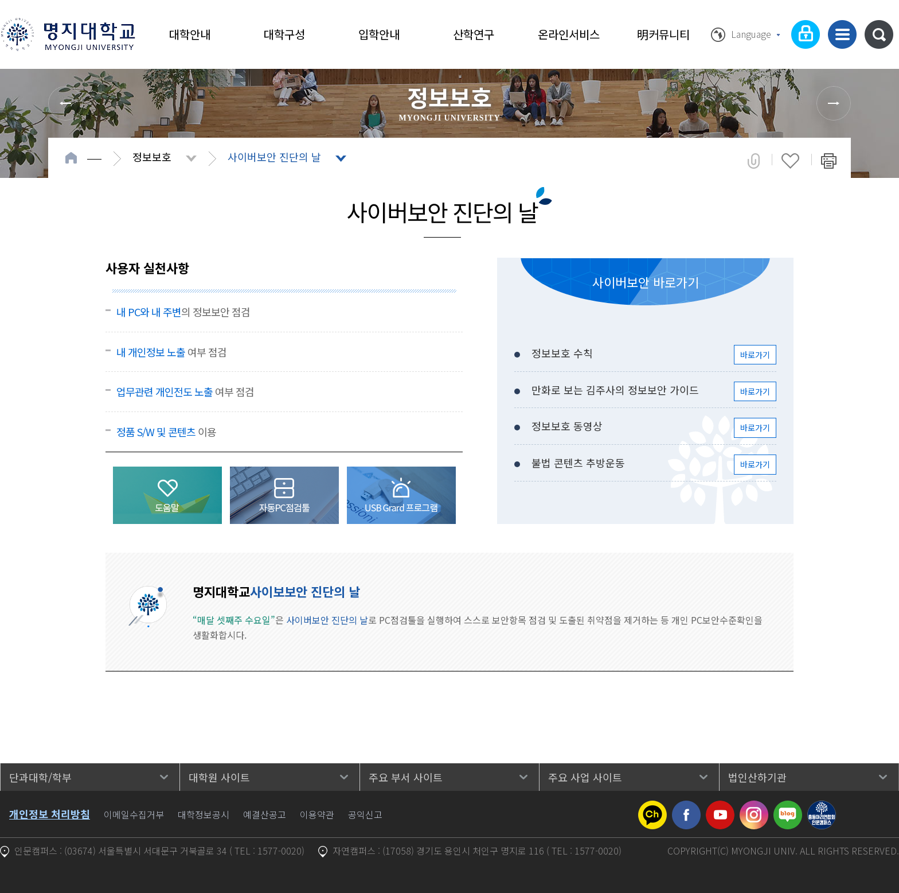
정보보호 (152, 156)
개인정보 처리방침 (49, 813)
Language (751, 34)
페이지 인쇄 (829, 160)
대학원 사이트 (219, 777)
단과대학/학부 (40, 777)
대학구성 (284, 34)
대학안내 (189, 34)
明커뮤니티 (663, 34)
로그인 (805, 34)
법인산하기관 (757, 777)
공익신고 (365, 814)
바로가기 (755, 354)
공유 (754, 160)
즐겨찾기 (790, 160)
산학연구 (473, 34)
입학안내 (379, 34)
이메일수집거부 (134, 814)
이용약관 (317, 814)
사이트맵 (842, 34)
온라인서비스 (569, 34)
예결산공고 (264, 814)
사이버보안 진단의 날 (274, 156)
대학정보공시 (203, 814)
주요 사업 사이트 (585, 777)
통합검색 (879, 34)
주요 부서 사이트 (406, 777)
